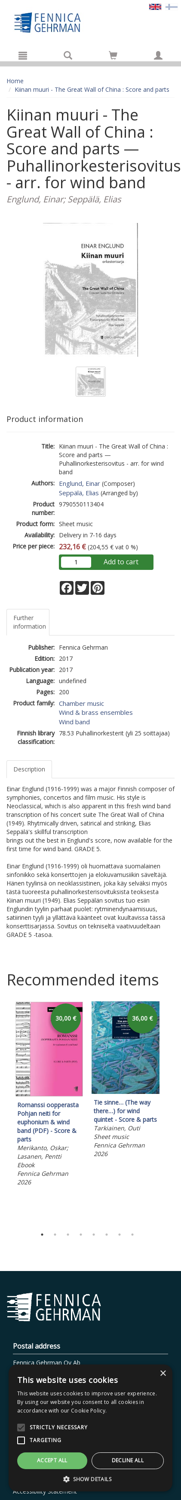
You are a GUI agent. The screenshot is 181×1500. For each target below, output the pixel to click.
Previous (4, 1112)
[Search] (68, 55)
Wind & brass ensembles (96, 712)
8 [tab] (132, 1234)
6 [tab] (106, 1234)
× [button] (163, 1373)
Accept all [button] (52, 1460)
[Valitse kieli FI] (171, 6)
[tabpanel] (49, 1095)
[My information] (158, 55)
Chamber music (81, 703)
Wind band (74, 721)
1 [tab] (42, 1234)
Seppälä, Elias (79, 492)
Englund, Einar (79, 483)
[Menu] (22, 55)
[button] (90, 1479)
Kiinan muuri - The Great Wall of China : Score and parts (92, 89)
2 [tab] (55, 1234)
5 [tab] (93, 1234)
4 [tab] (81, 1234)
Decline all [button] (128, 1460)
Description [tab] (29, 769)
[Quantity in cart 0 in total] (113, 57)
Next (170, 1112)
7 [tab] (119, 1234)
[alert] (90, 1427)
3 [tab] (68, 1234)
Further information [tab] (29, 622)
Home (15, 81)
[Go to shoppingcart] (113, 55)
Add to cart (121, 561)
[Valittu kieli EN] (155, 6)
